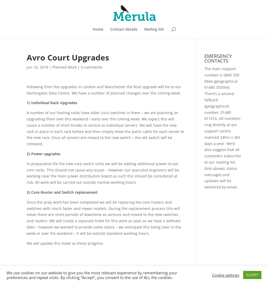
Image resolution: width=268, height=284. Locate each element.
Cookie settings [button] (225, 275)
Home (98, 29)
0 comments (91, 67)
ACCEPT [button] (252, 274)
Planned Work (64, 67)
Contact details (123, 29)
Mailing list (154, 29)
